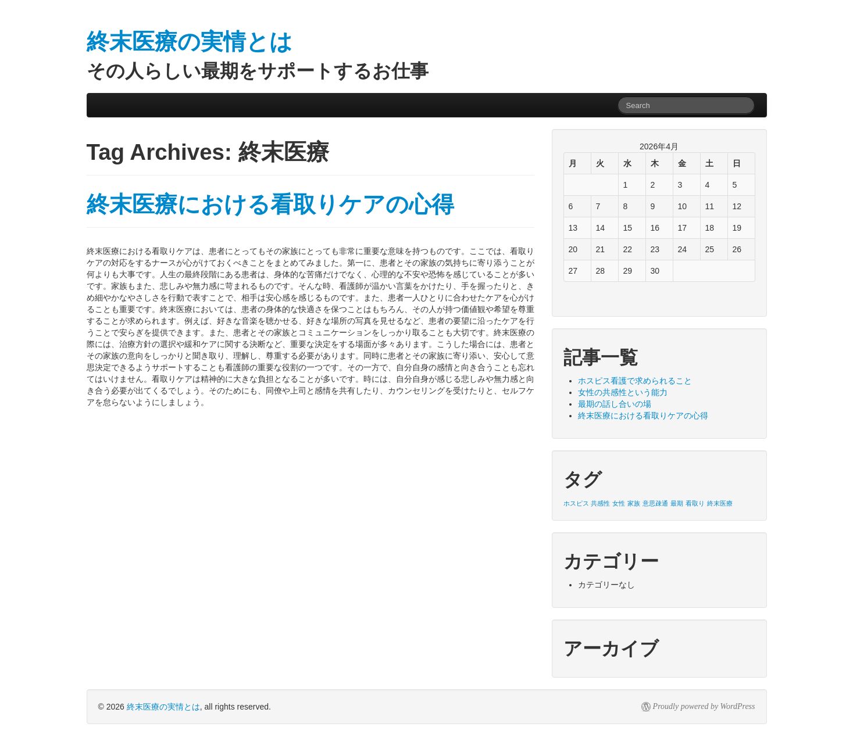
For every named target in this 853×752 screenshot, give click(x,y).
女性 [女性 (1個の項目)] (618, 503)
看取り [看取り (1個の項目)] (695, 503)
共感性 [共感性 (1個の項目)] (600, 503)
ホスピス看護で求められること (635, 380)
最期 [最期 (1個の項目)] (676, 503)
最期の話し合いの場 (614, 404)
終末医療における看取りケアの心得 (270, 204)
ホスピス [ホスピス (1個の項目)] (576, 503)
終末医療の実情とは (163, 706)
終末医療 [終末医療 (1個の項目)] (720, 503)
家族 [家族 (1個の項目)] (633, 503)
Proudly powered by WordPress (704, 706)
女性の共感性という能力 (623, 392)
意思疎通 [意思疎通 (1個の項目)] (655, 503)
